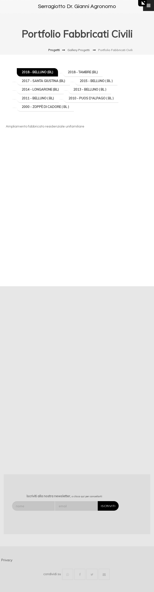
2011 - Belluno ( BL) (38, 98)
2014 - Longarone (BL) (40, 89)
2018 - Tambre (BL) (83, 72)
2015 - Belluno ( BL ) (96, 81)
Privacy (6, 560)
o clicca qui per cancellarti (87, 496)
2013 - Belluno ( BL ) (89, 89)
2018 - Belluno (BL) (37, 72)
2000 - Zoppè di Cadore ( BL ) (45, 107)
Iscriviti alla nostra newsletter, (64, 496)
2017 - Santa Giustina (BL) (43, 81)
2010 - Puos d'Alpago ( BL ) (91, 98)
